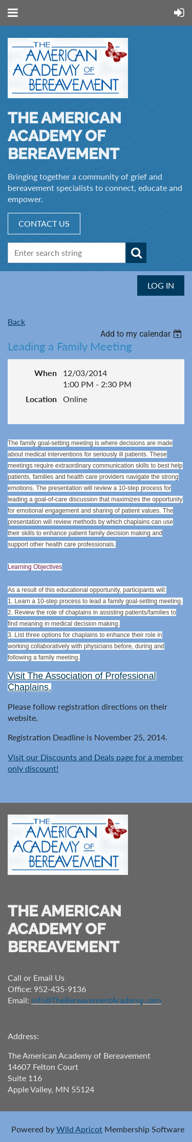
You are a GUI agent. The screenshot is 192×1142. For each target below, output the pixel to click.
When (45, 373)
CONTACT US (44, 223)
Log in (160, 285)
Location (41, 399)
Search (136, 253)
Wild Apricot (79, 1129)
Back (16, 321)
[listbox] (142, 333)
